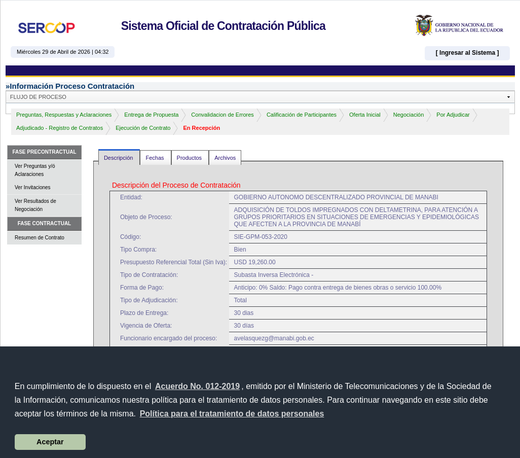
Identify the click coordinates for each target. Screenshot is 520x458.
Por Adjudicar (452, 115)
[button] (231, 413)
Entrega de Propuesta (151, 115)
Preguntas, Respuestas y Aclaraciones (64, 115)
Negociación (408, 115)
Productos (190, 158)
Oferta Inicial (365, 115)
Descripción (119, 158)
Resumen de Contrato (39, 237)
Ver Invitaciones (33, 187)
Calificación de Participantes (302, 115)
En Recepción (201, 128)
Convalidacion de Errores (222, 115)
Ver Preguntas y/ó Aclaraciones (35, 170)
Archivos (225, 158)
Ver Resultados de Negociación (35, 205)
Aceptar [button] (50, 442)
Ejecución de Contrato (143, 128)
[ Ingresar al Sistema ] (467, 52)
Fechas (155, 158)
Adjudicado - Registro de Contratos (59, 128)
